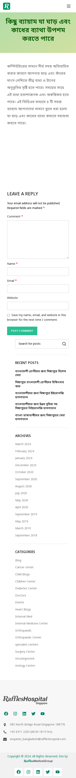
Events (19, 603)
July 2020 (21, 493)
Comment (15, 217)
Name (12, 264)
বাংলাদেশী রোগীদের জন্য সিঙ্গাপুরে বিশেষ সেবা (40, 374)
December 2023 (25, 465)
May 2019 (21, 522)
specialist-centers (26, 645)
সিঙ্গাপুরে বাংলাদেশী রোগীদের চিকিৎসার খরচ (39, 384)
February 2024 (24, 451)
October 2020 (24, 472)
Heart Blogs (23, 610)
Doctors (20, 596)
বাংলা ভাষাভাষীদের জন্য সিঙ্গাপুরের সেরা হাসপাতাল (40, 418)
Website (12, 298)
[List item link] (38, 732)
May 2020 (21, 501)
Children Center (25, 582)
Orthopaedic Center (28, 638)
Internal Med (23, 617)
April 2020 (21, 507)
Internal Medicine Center (31, 624)
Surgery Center (25, 652)
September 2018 (26, 536)
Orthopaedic (23, 631)
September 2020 (26, 479)
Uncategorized (24, 659)
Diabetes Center (26, 589)
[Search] (42, 344)
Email (12, 281)
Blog (18, 561)
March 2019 (23, 529)
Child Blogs (22, 575)
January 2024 (23, 458)
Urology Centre (25, 666)
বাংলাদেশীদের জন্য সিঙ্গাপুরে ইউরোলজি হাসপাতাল (39, 395)
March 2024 (23, 444)
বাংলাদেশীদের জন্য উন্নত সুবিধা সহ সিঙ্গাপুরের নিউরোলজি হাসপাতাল (36, 406)
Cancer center (24, 567)
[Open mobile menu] (68, 6)
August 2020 (23, 487)
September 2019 (26, 515)
